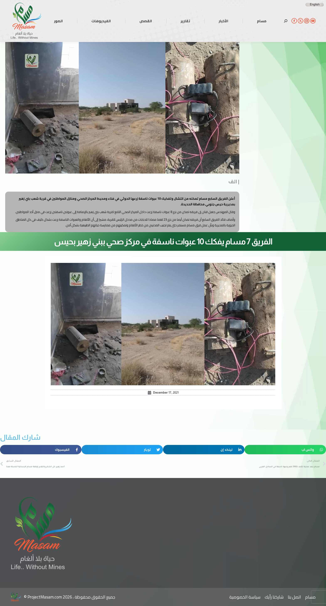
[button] (285, 449)
